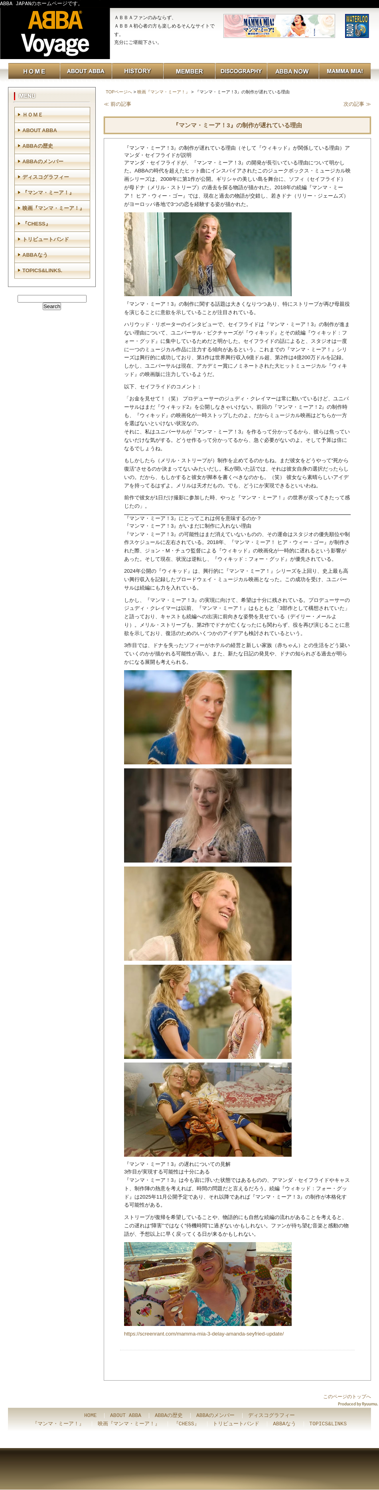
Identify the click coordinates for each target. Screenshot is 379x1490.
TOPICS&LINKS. (42, 270)
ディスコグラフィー (45, 177)
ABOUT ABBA (39, 130)
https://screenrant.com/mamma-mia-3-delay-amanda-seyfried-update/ (204, 1334)
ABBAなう (35, 255)
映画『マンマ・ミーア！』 (163, 91)
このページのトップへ (347, 1396)
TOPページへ (119, 91)
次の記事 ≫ (357, 104)
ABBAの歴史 (37, 146)
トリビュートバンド (45, 239)
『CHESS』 (36, 224)
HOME (90, 1415)
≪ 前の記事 (117, 104)
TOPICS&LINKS (328, 1424)
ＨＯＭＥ (32, 115)
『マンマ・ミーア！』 (48, 193)
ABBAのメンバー (42, 161)
